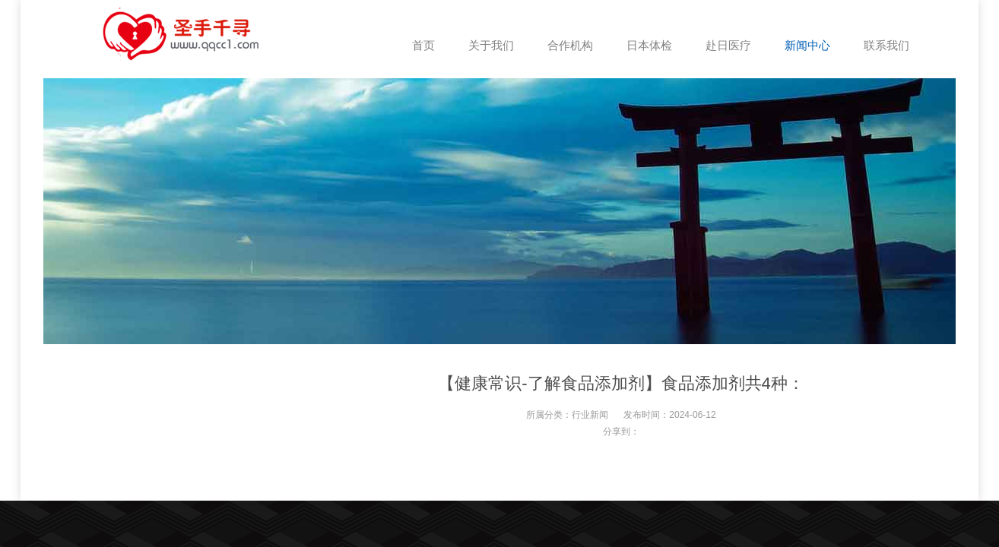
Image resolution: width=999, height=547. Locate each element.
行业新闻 (590, 414)
